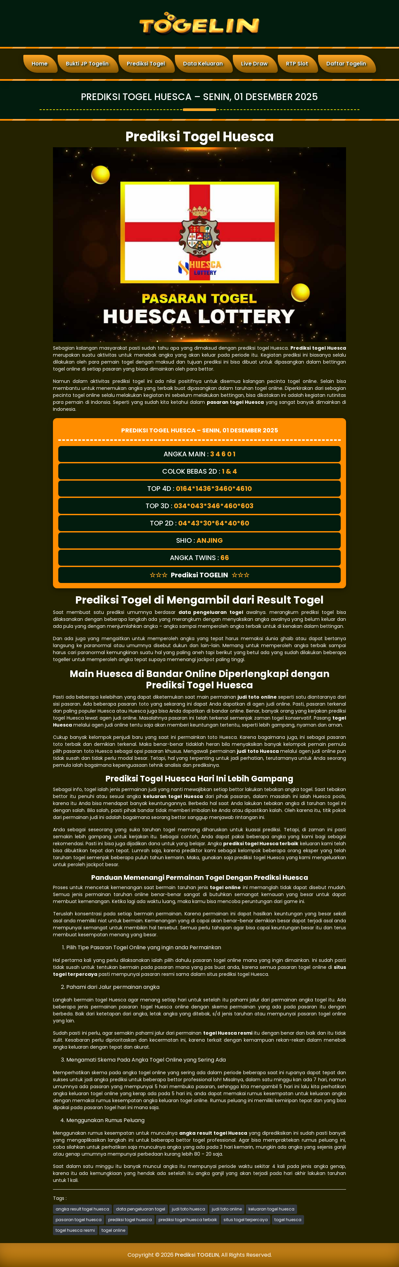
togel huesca (287, 1219)
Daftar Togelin (346, 63)
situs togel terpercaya (245, 1219)
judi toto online (227, 1209)
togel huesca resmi (75, 1230)
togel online (113, 1230)
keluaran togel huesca (271, 1209)
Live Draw (254, 63)
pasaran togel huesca (79, 1219)
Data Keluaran (203, 63)
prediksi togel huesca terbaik (188, 1219)
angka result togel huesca (82, 1209)
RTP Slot (297, 63)
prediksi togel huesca (130, 1219)
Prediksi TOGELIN (197, 1255)
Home (40, 63)
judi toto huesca (188, 1209)
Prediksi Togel (146, 63)
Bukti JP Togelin (87, 63)
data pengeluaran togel (140, 1209)
